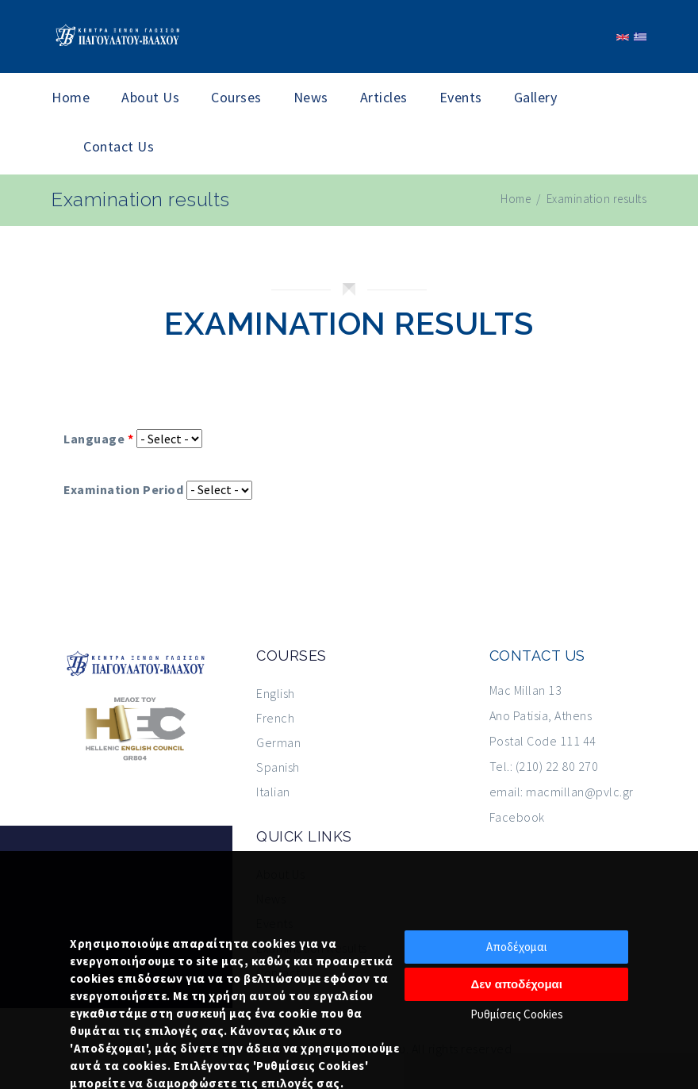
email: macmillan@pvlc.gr (561, 791)
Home (71, 97)
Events (460, 97)
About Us (150, 97)
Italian (273, 791)
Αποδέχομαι (516, 946)
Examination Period (123, 489)
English (275, 693)
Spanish (278, 767)
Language (98, 439)
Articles (384, 97)
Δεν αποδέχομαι (516, 984)
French (275, 718)
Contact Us (118, 146)
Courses (236, 97)
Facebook (517, 817)
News (310, 97)
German (278, 742)
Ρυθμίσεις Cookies (516, 1014)
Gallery (536, 97)
